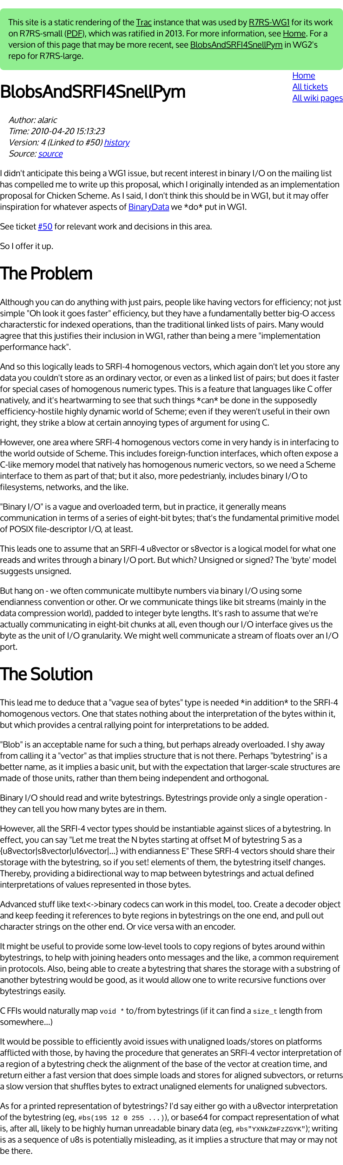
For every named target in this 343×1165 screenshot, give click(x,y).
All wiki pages (317, 98)
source (50, 153)
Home (294, 33)
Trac (144, 22)
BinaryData (148, 207)
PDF (74, 33)
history (116, 142)
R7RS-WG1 (269, 22)
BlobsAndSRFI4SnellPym (236, 44)
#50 (45, 226)
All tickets (310, 86)
